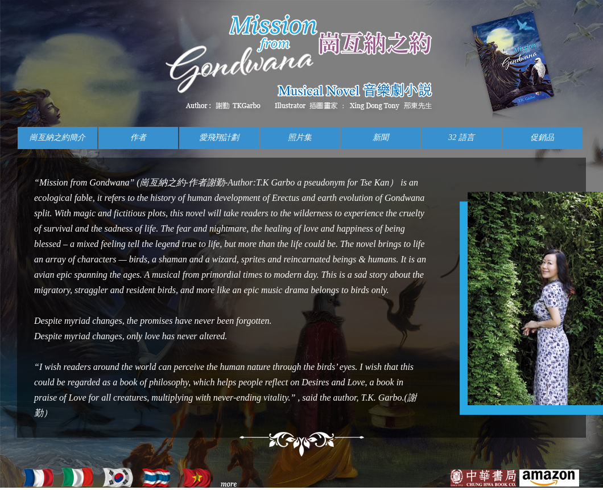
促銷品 (542, 137)
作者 (138, 137)
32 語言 (461, 137)
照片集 (300, 137)
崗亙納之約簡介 (57, 137)
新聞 (381, 137)
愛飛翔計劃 (219, 137)
